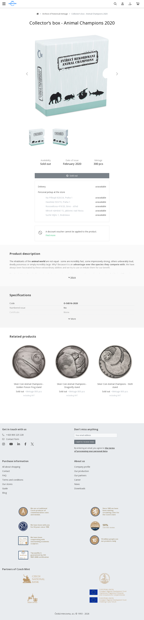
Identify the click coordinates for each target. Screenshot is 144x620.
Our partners (80, 475)
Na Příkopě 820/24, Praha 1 (59, 197)
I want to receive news (85, 442)
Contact (6, 471)
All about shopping (11, 466)
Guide (5, 488)
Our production (81, 471)
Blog (4, 492)
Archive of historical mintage (55, 13)
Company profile (82, 466)
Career (77, 479)
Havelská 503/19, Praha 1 (58, 202)
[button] (33, 74)
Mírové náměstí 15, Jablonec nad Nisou (64, 210)
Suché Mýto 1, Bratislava (58, 215)
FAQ (4, 475)
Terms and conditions (12, 479)
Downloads (79, 488)
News (77, 484)
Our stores (7, 484)
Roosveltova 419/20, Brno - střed (62, 206)
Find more (50, 235)
